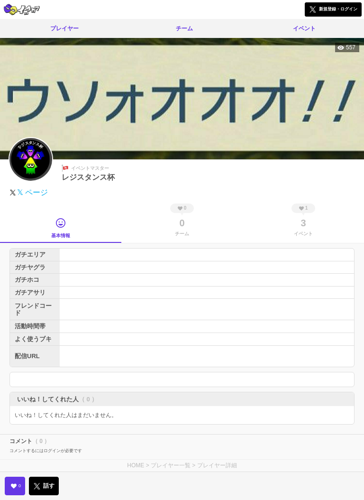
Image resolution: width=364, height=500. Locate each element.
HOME (135, 465)
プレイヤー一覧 (171, 465)
